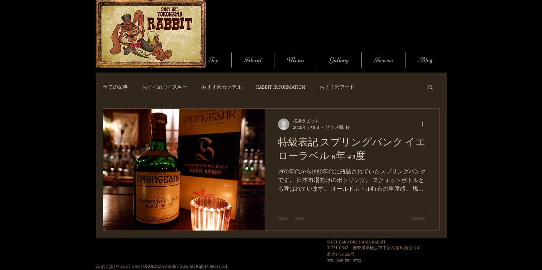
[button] (430, 88)
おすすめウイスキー (164, 86)
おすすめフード (337, 86)
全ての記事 (115, 86)
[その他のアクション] (425, 124)
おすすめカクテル (222, 86)
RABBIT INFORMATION (280, 86)
